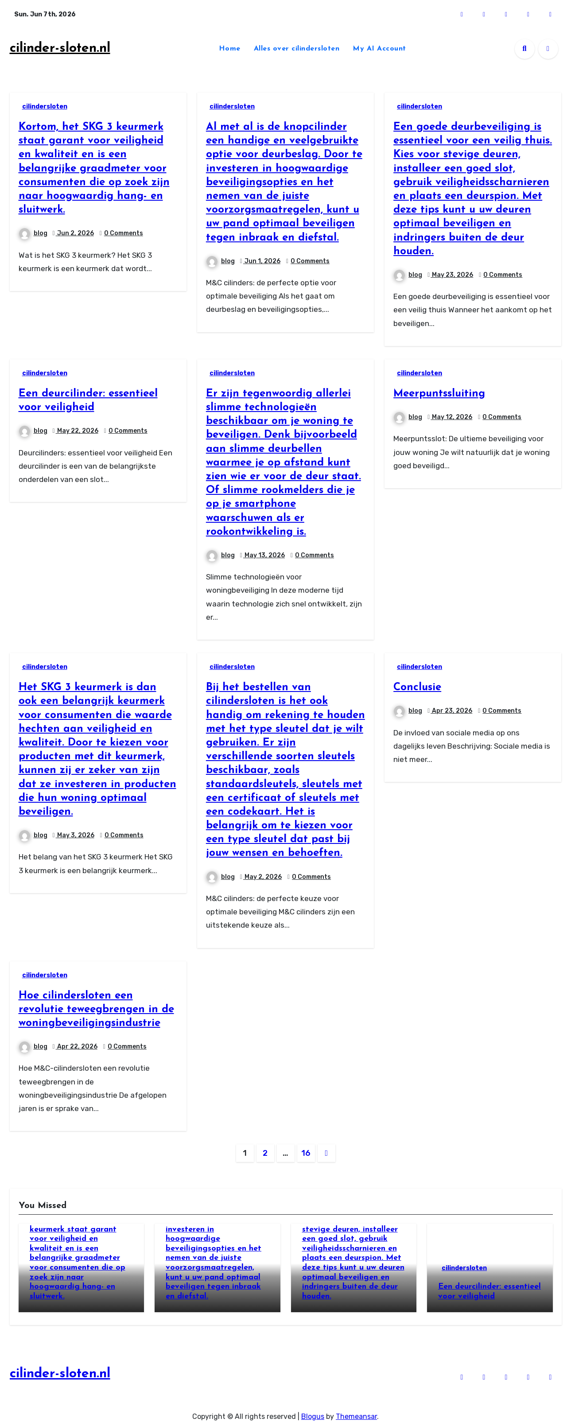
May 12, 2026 (451, 417)
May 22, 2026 (77, 431)
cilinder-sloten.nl (60, 48)
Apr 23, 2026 (451, 711)
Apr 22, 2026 (76, 1046)
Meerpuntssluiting (439, 394)
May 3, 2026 (75, 835)
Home (230, 48)
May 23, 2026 (452, 275)
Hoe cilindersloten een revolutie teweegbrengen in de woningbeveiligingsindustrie (96, 1010)
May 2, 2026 (262, 877)
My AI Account (379, 48)
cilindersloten (44, 106)
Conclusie (417, 687)
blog (33, 233)
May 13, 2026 (264, 555)
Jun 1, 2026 (261, 261)
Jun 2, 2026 (75, 233)
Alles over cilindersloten (297, 48)
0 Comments (123, 233)
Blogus (312, 1412)
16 (305, 1153)
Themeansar (356, 1412)
